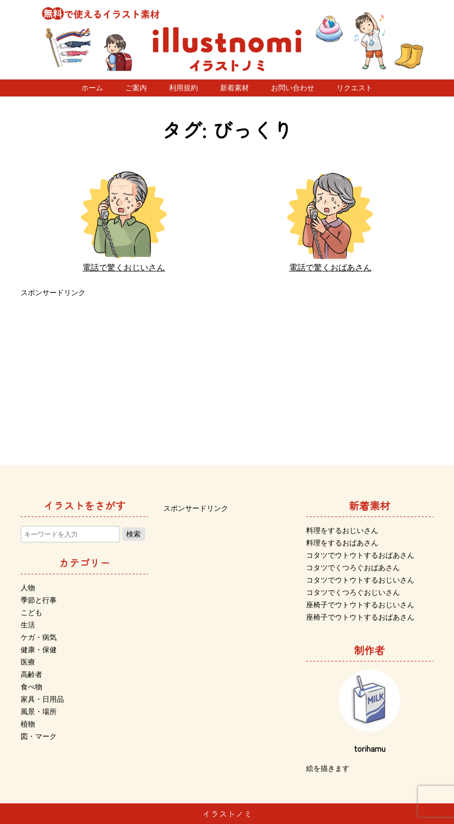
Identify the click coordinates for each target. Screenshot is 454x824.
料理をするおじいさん (342, 530)
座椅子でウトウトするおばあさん (360, 617)
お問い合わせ (292, 88)
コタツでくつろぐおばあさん (353, 567)
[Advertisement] (227, 372)
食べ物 (31, 687)
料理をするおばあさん (342, 543)
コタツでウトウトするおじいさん (360, 580)
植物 (28, 724)
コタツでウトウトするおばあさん (360, 555)
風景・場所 (39, 711)
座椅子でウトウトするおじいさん (360, 605)
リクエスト (355, 88)
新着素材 (234, 88)
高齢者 (31, 674)
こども (31, 612)
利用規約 (183, 88)
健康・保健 (39, 649)
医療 (28, 662)
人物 (28, 588)
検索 (133, 534)
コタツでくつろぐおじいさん (353, 592)
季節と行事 (39, 600)
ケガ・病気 (39, 637)
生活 (28, 625)
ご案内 (136, 88)
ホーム (92, 88)
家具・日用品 (42, 699)
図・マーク (39, 736)
